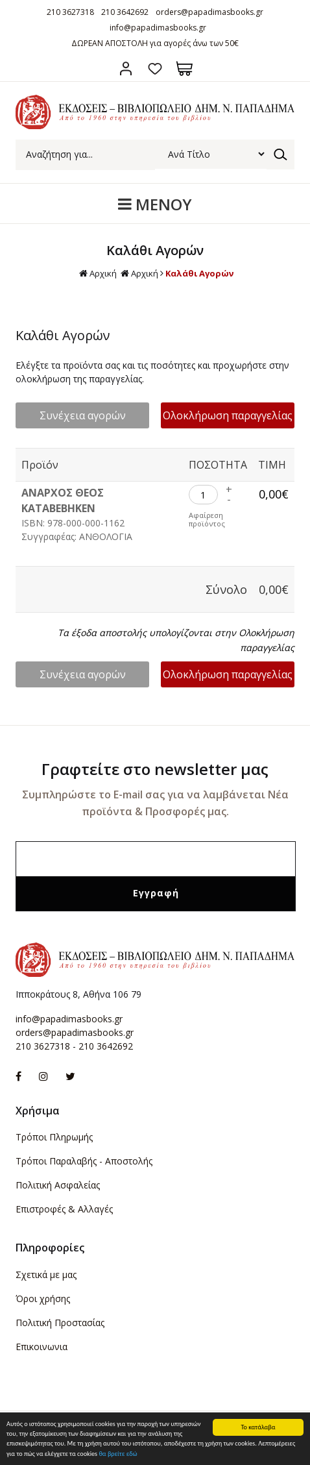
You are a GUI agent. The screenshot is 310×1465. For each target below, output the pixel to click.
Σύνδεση (126, 68)
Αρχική (98, 273)
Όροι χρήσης (43, 1298)
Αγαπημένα (155, 68)
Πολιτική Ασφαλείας (58, 1185)
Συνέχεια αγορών (83, 415)
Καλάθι (184, 68)
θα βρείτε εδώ (118, 1454)
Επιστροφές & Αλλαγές (64, 1209)
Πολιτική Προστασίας (60, 1322)
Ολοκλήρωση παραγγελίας (227, 415)
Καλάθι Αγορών (199, 273)
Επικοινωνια (41, 1346)
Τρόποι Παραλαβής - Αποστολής (84, 1161)
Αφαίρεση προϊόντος (207, 519)
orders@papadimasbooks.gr (209, 12)
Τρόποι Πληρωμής (54, 1137)
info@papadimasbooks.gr (158, 27)
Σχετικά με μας (46, 1274)
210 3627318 (70, 12)
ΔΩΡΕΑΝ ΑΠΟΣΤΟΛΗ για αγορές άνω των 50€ (155, 43)
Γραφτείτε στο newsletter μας (155, 769)
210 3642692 (125, 12)
